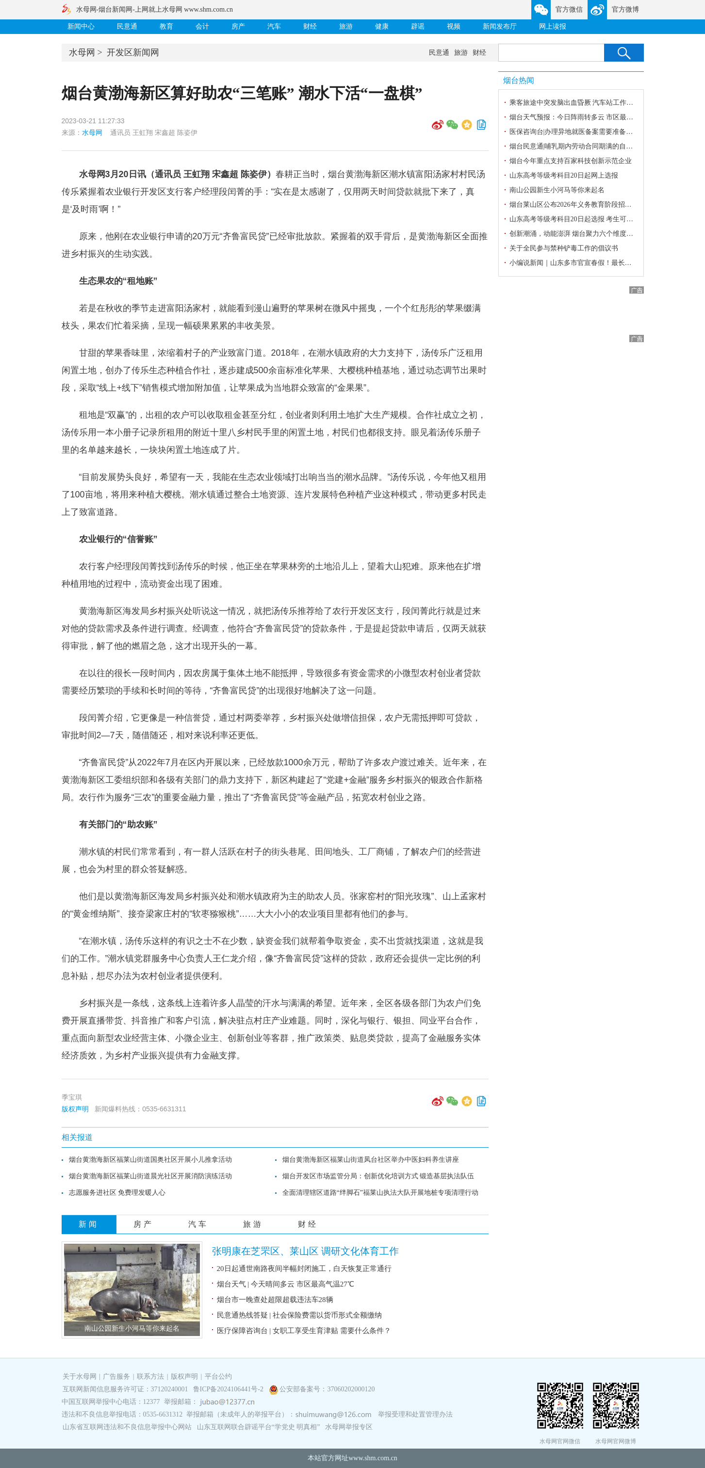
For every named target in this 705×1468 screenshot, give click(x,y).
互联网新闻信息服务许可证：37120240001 (125, 1389)
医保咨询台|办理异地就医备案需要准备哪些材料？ (584, 131)
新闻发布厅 (500, 26)
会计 (202, 26)
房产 (238, 26)
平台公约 (218, 1376)
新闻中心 (81, 26)
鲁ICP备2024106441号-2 (229, 1389)
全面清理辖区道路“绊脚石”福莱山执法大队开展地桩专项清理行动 (380, 1192)
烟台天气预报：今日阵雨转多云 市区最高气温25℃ (584, 117)
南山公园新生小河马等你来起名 (132, 1328)
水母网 (82, 52)
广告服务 (116, 1376)
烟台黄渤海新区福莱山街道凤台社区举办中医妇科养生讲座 (370, 1159)
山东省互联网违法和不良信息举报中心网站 (127, 1427)
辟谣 (418, 26)
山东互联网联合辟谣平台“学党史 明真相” (258, 1427)
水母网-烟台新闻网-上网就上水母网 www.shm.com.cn (154, 9)
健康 (382, 26)
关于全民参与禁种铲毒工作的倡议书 (563, 248)
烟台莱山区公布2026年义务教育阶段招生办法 (577, 204)
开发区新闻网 (133, 52)
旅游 (346, 26)
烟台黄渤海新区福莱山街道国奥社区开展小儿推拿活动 (150, 1159)
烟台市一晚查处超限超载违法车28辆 (275, 1299)
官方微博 (625, 9)
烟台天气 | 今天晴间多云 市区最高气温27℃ (285, 1284)
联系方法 (150, 1376)
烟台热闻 (518, 80)
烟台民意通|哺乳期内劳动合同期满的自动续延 (578, 146)
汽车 (274, 26)
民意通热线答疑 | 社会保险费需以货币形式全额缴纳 (299, 1315)
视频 (453, 26)
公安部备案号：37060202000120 (327, 1389)
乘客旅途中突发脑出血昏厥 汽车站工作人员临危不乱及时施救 (602, 102)
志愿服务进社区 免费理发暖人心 (117, 1192)
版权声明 (75, 1109)
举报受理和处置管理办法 (415, 1414)
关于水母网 (80, 1376)
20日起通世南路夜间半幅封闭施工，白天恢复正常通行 (304, 1268)
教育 (166, 26)
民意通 (127, 26)
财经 (310, 26)
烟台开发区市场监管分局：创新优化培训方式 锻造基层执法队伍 (378, 1176)
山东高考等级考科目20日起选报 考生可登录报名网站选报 (595, 219)
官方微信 (569, 9)
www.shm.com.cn (372, 1458)
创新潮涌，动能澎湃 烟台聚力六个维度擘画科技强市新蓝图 (598, 233)
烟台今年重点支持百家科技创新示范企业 (570, 161)
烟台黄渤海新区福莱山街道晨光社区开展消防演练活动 (150, 1176)
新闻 (89, 1224)
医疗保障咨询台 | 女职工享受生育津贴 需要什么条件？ (304, 1331)
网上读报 (552, 26)
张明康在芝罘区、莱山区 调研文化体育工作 (305, 1251)
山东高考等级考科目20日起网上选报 (563, 175)
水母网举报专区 (349, 1427)
